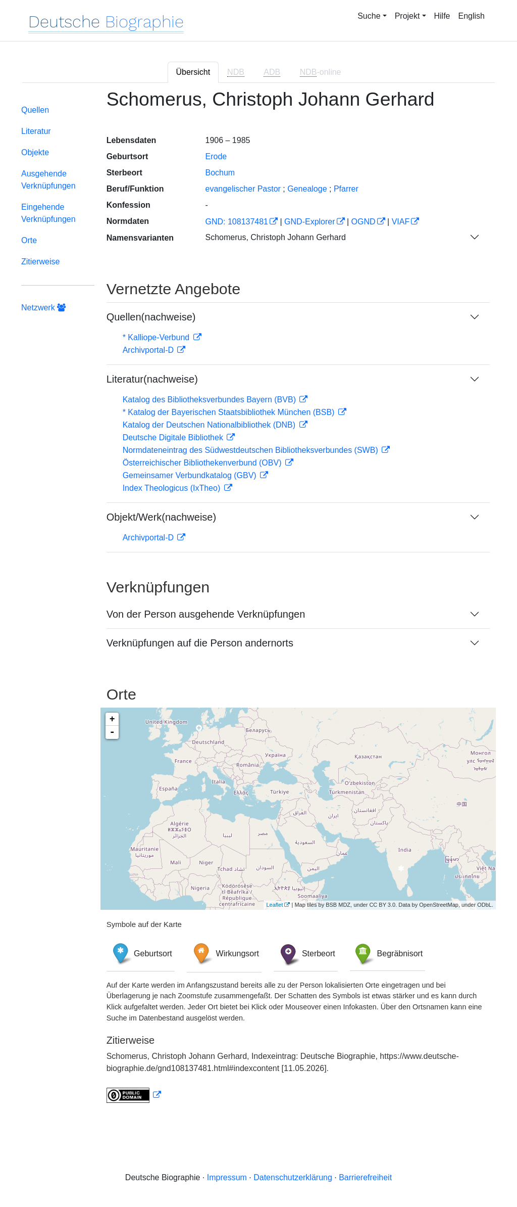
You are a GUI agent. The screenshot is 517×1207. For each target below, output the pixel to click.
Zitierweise (40, 261)
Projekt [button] (407, 16)
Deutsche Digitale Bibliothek (174, 437)
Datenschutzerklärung (292, 1177)
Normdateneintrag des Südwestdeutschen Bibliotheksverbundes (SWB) (252, 450)
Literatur (36, 131)
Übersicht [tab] (193, 72)
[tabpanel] (258, 602)
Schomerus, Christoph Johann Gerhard (275, 237)
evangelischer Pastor (242, 188)
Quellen (35, 110)
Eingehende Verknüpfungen (48, 213)
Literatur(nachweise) (152, 379)
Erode (216, 156)
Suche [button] (368, 16)
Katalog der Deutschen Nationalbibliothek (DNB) (210, 425)
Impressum (227, 1177)
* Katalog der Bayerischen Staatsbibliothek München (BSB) (230, 412)
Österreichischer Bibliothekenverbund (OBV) (203, 462)
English (471, 16)
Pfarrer (346, 188)
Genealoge (307, 188)
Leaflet (274, 905)
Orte (29, 240)
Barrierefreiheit (365, 1177)
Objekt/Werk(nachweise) (161, 517)
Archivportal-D (149, 350)
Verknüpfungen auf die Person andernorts (200, 642)
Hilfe (442, 16)
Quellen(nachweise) (151, 316)
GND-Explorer (309, 221)
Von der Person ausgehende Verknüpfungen (206, 614)
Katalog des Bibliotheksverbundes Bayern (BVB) (210, 399)
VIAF (401, 221)
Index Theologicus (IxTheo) (173, 488)
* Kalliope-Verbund (157, 337)
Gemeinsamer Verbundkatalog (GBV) (190, 475)
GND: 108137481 (236, 221)
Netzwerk (43, 307)
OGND (363, 221)
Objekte (35, 152)
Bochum (220, 172)
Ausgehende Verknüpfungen (48, 179)
